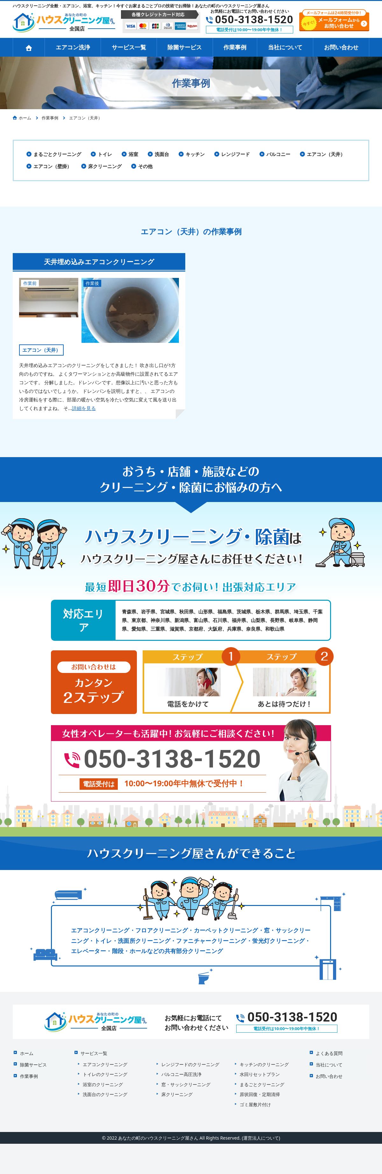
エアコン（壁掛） (52, 166)
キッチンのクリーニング (264, 1061)
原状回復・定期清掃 (260, 1091)
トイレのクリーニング (105, 1071)
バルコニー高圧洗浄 (181, 1071)
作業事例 (234, 47)
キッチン (195, 154)
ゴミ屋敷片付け (255, 1101)
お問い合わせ (341, 47)
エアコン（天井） (326, 154)
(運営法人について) (261, 1135)
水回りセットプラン (260, 1071)
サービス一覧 (129, 47)
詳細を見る (84, 408)
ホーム (25, 1051)
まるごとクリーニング (57, 154)
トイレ (105, 154)
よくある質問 (328, 1051)
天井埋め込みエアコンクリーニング (99, 261)
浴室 (133, 154)
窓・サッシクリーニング (185, 1081)
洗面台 (162, 154)
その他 (145, 166)
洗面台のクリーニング (105, 1091)
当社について (285, 47)
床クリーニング (105, 166)
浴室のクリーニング (103, 1081)
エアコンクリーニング (105, 1061)
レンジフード (235, 154)
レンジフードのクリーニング (190, 1061)
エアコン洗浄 (73, 47)
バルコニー (278, 154)
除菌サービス (184, 47)
